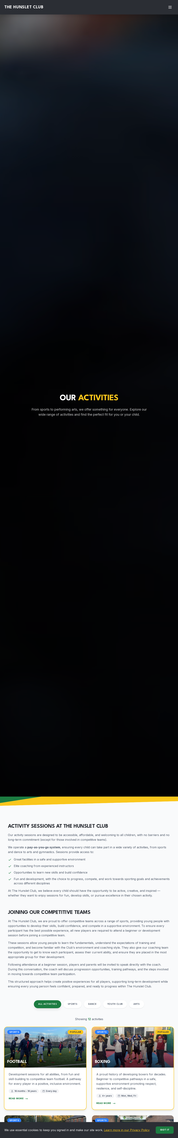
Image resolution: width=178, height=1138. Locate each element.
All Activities (47, 1004)
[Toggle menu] (170, 7)
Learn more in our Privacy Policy (127, 1130)
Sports (72, 1004)
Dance (92, 1004)
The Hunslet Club (23, 7)
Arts (136, 1004)
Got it (164, 1130)
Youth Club (115, 1004)
